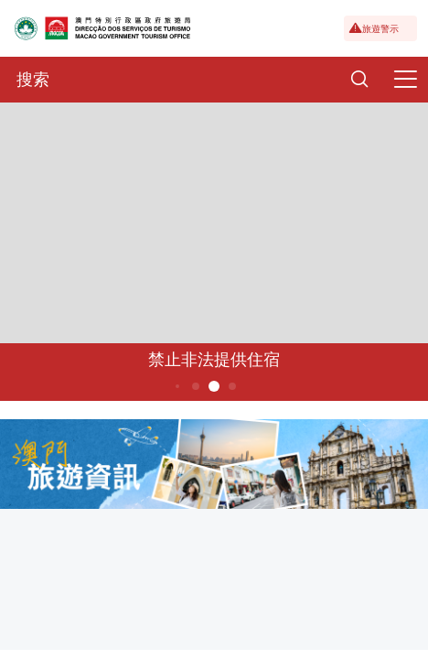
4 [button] (196, 386)
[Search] (359, 80)
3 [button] (177, 386)
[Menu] (405, 80)
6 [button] (232, 386)
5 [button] (214, 386)
